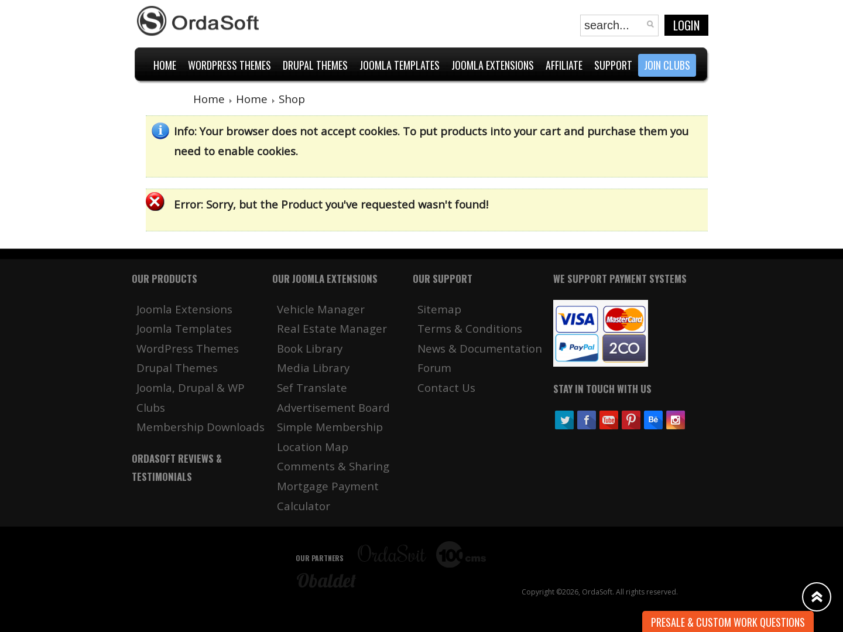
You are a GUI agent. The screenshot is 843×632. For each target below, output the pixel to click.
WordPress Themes (187, 348)
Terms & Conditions (469, 328)
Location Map (312, 446)
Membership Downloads (200, 426)
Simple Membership (330, 426)
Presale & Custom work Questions (728, 622)
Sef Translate (312, 387)
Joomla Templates (184, 328)
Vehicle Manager (321, 309)
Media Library (313, 367)
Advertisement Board (333, 407)
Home (209, 98)
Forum (434, 367)
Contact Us (446, 387)
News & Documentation (479, 348)
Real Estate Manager (332, 328)
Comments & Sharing (333, 466)
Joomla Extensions (184, 309)
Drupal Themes (177, 367)
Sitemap (439, 309)
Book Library (309, 348)
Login (686, 25)
